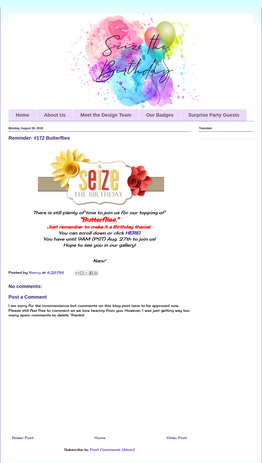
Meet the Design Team (105, 115)
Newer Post (22, 438)
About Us (55, 115)
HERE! (132, 232)
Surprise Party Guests (213, 115)
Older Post (177, 438)
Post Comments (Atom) (112, 450)
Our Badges (159, 115)
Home (22, 115)
